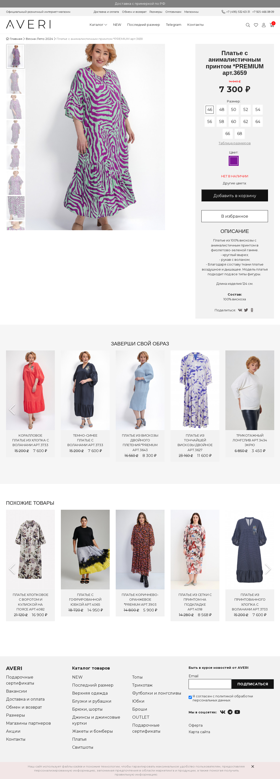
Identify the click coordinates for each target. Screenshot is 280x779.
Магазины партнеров (28, 723)
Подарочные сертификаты (20, 680)
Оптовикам (173, 12)
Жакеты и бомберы (92, 731)
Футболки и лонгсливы (156, 693)
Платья (79, 739)
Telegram (173, 25)
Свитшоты (82, 747)
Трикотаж (142, 685)
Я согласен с (223, 698)
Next (268, 569)
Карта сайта (199, 732)
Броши (139, 709)
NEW (117, 25)
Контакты (195, 25)
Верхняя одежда (90, 693)
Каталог (96, 25)
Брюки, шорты (87, 709)
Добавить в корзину (234, 195)
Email (193, 676)
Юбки (138, 701)
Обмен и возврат (134, 12)
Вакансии (16, 691)
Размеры (156, 12)
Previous (12, 409)
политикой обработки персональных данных (223, 698)
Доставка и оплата (106, 12)
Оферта (196, 725)
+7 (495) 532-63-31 (238, 12)
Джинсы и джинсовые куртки (96, 720)
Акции (13, 731)
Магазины (191, 12)
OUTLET (141, 717)
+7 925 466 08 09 (263, 12)
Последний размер (143, 25)
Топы (137, 677)
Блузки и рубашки (91, 701)
